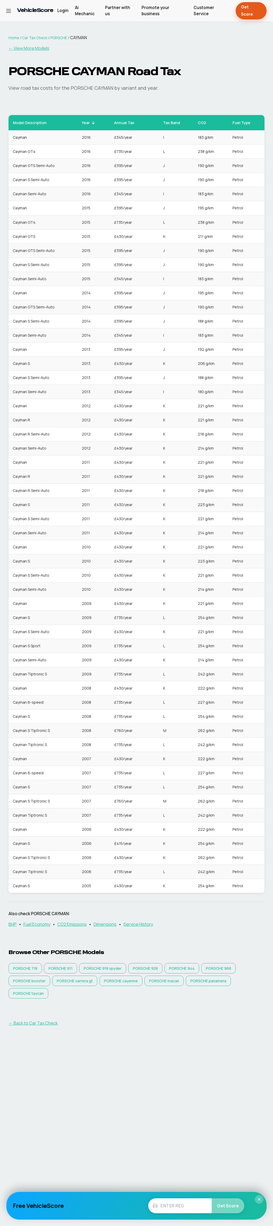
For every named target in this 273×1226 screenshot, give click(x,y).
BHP (13, 924)
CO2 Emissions (72, 924)
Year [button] (89, 122)
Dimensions (105, 924)
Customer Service (204, 11)
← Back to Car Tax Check (33, 1023)
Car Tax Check (34, 37)
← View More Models (29, 48)
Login (63, 10)
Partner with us (117, 11)
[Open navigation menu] (8, 11)
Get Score (251, 10)
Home (14, 37)
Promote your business (155, 11)
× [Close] (259, 1199)
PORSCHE (58, 37)
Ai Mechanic (85, 11)
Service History (138, 924)
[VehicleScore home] (35, 11)
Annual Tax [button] (127, 122)
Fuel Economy (36, 924)
